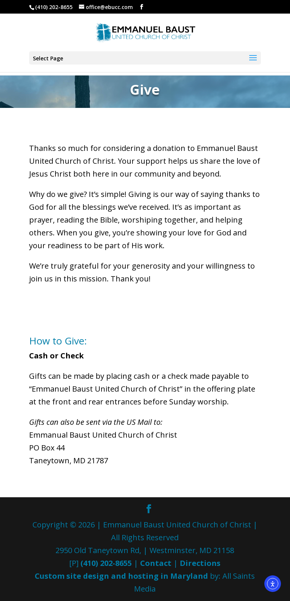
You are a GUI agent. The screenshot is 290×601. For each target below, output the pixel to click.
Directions (200, 563)
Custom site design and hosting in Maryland (121, 576)
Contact (155, 563)
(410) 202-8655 (106, 563)
